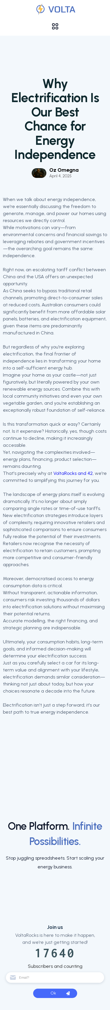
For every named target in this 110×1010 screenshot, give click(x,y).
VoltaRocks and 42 (73, 473)
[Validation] (55, 9)
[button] (55, 26)
